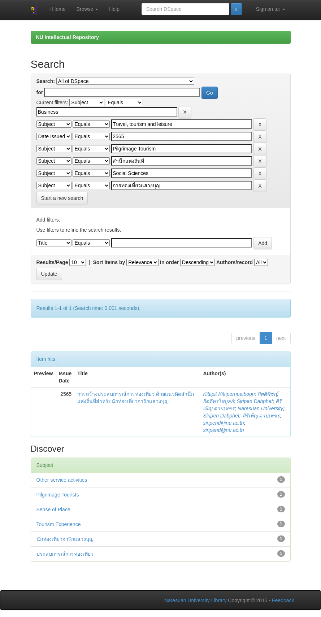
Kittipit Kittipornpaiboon (229, 394)
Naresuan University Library (195, 600)
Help (114, 9)
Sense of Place (53, 509)
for (39, 92)
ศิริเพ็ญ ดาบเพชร (261, 416)
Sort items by (109, 262)
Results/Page (52, 262)
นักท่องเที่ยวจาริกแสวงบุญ (65, 539)
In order (169, 262)
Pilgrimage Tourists (57, 495)
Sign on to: (269, 9)
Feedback (283, 600)
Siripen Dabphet (255, 401)
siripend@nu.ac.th (223, 423)
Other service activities (61, 480)
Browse (88, 9)
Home (57, 9)
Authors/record (234, 262)
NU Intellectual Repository (67, 37)
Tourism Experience (58, 524)
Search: (45, 81)
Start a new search (62, 198)
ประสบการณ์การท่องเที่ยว (65, 554)
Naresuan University (260, 408)
